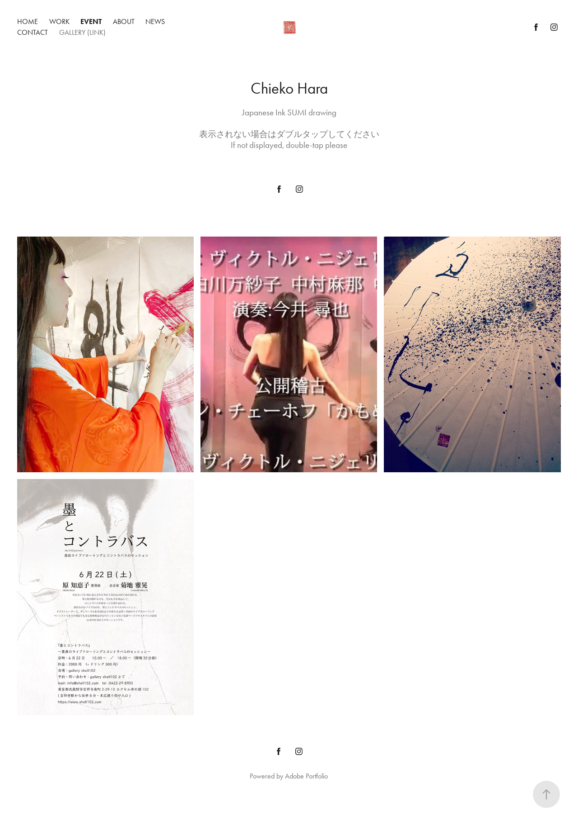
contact (32, 32)
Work (59, 21)
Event (91, 21)
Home (27, 21)
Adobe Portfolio (306, 776)
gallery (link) (82, 32)
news (155, 21)
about (124, 21)
